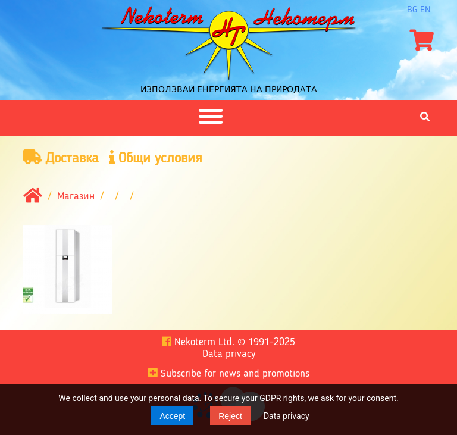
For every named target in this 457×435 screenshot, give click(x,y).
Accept (172, 416)
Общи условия (155, 158)
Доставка (61, 158)
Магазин (76, 197)
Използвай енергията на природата (228, 89)
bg (412, 10)
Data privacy (286, 416)
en (425, 10)
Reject (230, 416)
